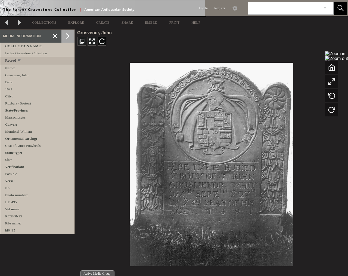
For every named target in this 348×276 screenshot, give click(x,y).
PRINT (174, 22)
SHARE (127, 22)
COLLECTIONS (44, 22)
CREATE (102, 22)
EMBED (151, 22)
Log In (203, 8)
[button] (340, 8)
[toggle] (19, 61)
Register (219, 8)
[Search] (284, 8)
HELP (195, 22)
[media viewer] (211, 163)
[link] (325, 8)
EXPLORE (76, 22)
